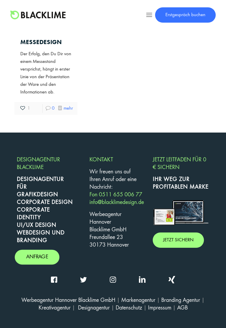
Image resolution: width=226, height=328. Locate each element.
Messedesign (41, 42)
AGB (182, 308)
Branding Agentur (180, 300)
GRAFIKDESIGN (37, 195)
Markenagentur (138, 300)
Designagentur (94, 308)
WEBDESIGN (33, 233)
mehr (68, 108)
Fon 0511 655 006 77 (115, 195)
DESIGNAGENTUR (40, 180)
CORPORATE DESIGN (45, 202)
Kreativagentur (55, 308)
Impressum (159, 308)
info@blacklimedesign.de (116, 202)
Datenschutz (129, 308)
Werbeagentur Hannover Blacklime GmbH (68, 300)
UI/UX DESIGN (36, 225)
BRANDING (32, 241)
